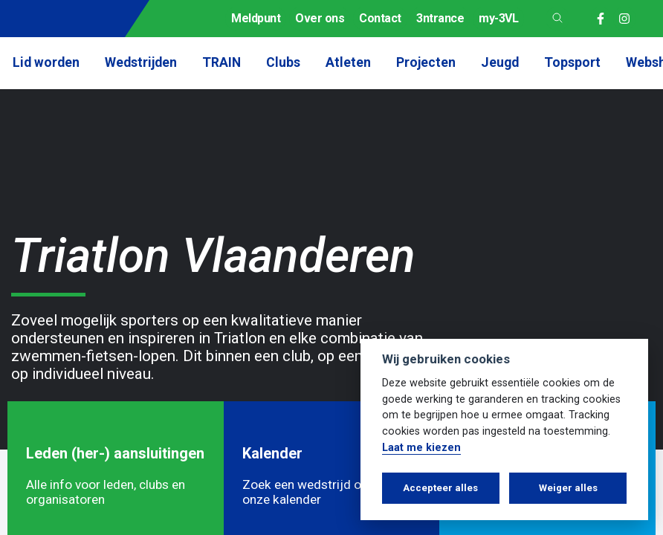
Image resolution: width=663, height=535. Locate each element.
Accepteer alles (440, 487)
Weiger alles (568, 487)
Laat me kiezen (421, 447)
